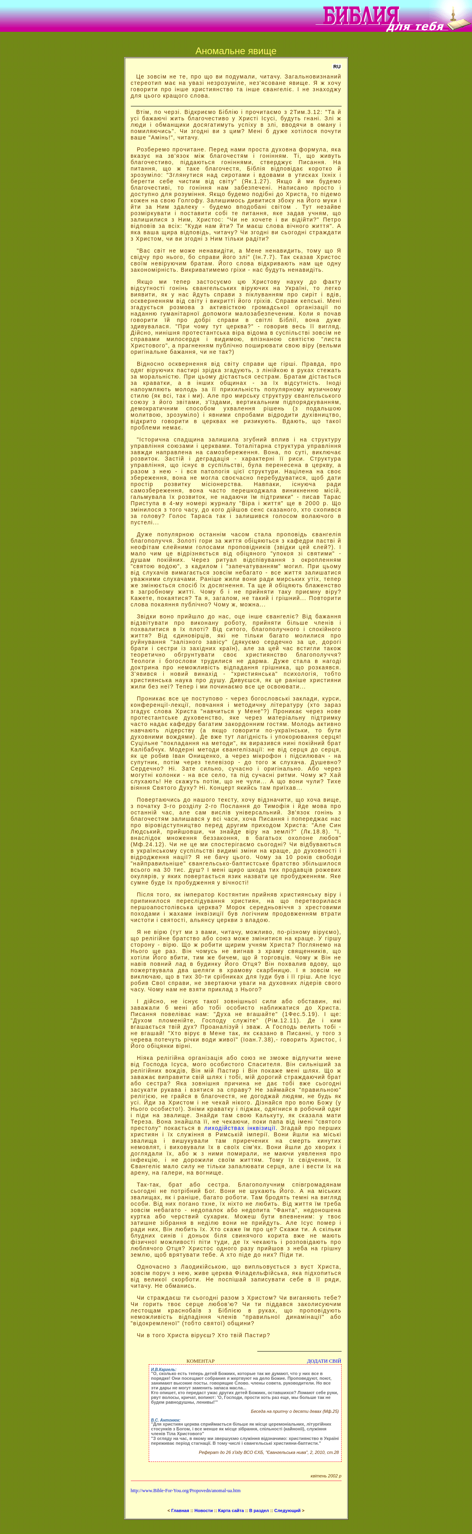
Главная (179, 1510)
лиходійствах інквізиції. (241, 1128)
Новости (203, 1510)
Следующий (288, 1510)
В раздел (259, 1510)
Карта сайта (231, 1510)
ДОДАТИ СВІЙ (324, 1361)
